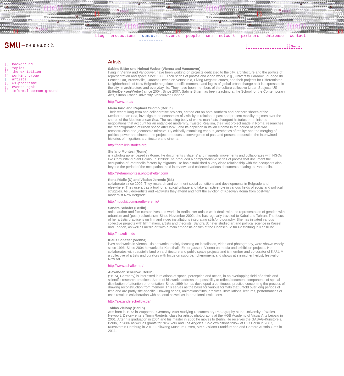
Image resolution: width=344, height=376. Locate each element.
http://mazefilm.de (121, 234)
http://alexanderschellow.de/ (129, 301)
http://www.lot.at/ (120, 102)
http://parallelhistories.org (127, 145)
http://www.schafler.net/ (125, 266)
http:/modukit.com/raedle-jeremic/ (133, 201)
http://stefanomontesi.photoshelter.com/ (138, 173)
